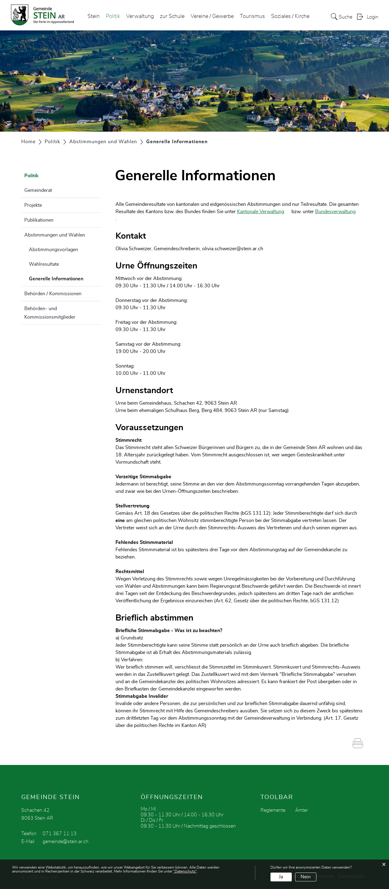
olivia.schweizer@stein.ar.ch (232, 248)
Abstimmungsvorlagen (53, 249)
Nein (306, 876)
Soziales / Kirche (290, 16)
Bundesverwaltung (338, 211)
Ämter (301, 810)
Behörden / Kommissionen (52, 293)
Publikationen (38, 220)
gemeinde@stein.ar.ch (65, 841)
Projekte (33, 205)
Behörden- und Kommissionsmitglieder (49, 313)
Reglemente (272, 810)
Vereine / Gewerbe (212, 16)
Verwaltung (140, 16)
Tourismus (252, 16)
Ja (281, 876)
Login (372, 17)
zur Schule (172, 16)
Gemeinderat (38, 190)
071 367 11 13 (60, 833)
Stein (94, 16)
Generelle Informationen (65, 278)
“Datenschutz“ (185, 871)
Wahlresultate (44, 264)
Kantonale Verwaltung (263, 211)
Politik (113, 16)
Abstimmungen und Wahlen (54, 235)
